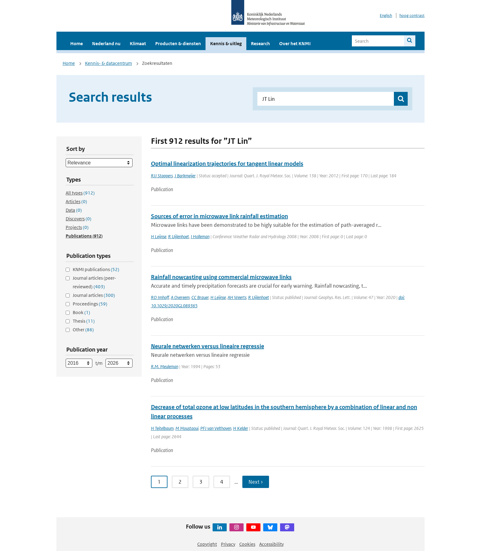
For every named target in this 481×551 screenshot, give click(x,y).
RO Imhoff (160, 297)
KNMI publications (96, 269)
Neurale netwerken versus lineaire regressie (207, 346)
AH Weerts (237, 297)
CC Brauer (200, 297)
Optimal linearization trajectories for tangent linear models (227, 163)
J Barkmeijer (185, 176)
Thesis (84, 321)
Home (76, 43)
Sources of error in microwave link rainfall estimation (219, 216)
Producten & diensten (178, 43)
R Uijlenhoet (178, 236)
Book (81, 312)
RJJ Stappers (162, 176)
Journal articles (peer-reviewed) (94, 282)
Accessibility (271, 544)
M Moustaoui (186, 428)
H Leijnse (158, 236)
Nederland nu (106, 43)
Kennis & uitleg (226, 43)
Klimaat (138, 43)
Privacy (228, 544)
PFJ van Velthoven (215, 428)
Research (260, 43)
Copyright (207, 544)
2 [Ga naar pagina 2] (180, 481)
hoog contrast (412, 15)
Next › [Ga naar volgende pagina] (255, 481)
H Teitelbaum (162, 428)
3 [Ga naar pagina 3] (200, 481)
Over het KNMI (295, 43)
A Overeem (180, 297)
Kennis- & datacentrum (108, 63)
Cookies (247, 544)
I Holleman (200, 236)
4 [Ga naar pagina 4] (221, 481)
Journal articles (94, 295)
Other (83, 330)
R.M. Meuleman (164, 366)
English (386, 15)
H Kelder (240, 428)
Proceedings (90, 304)
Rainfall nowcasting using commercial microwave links (221, 277)
